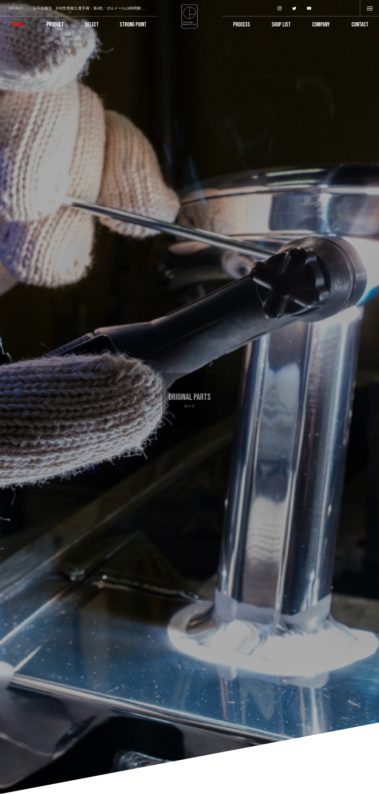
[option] (78, 8)
